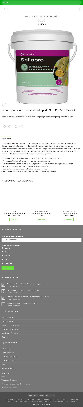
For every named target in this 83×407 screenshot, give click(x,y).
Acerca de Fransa (8, 353)
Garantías (5, 337)
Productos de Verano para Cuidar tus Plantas (23, 290)
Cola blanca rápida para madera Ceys (41, 214)
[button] (5, 8)
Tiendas (4, 364)
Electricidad (31, 400)
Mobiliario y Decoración (66, 401)
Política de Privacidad (9, 356)
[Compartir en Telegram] (21, 126)
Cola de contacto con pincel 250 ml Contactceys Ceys (14, 214)
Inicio (28, 16)
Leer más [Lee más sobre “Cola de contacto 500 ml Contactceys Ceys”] (69, 219)
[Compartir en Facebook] (7, 126)
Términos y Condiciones (10, 325)
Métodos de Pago (8, 317)
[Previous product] (43, 20)
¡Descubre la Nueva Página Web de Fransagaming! (25, 284)
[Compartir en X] (10, 126)
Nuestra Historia (7, 368)
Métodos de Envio (8, 321)
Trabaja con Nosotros (9, 380)
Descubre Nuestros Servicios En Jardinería (22, 303)
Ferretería (20, 400)
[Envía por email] (17, 126)
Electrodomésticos (35, 401)
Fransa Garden (50, 401)
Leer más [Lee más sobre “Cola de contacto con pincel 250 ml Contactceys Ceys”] (14, 219)
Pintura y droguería (46, 16)
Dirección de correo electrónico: (41, 239)
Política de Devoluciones (10, 329)
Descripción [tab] (6, 138)
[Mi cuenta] (79, 8)
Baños (56, 400)
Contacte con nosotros (10, 388)
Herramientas (9, 400)
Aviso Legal (6, 349)
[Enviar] (79, 2)
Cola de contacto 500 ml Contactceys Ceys (69, 214)
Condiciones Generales (10, 333)
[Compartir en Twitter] (14, 126)
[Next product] (39, 20)
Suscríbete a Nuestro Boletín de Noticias (16, 384)
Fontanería (64, 400)
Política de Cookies (8, 360)
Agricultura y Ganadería (17, 401)
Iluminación (74, 400)
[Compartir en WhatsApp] (3, 126)
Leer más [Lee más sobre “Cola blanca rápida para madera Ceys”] (41, 219)
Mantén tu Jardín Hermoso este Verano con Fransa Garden (28, 297)
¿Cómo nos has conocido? (11, 245)
